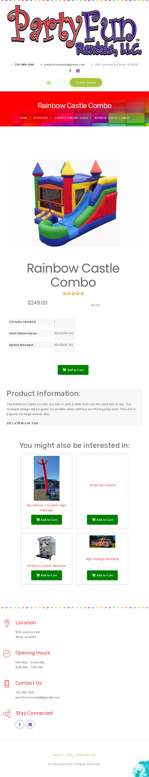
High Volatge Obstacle (102, 559)
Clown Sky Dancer (102, 485)
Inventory (41, 118)
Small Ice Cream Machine (46, 566)
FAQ (70, 755)
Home (23, 118)
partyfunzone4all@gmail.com (64, 64)
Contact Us (85, 755)
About (59, 755)
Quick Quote (86, 83)
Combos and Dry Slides (71, 118)
